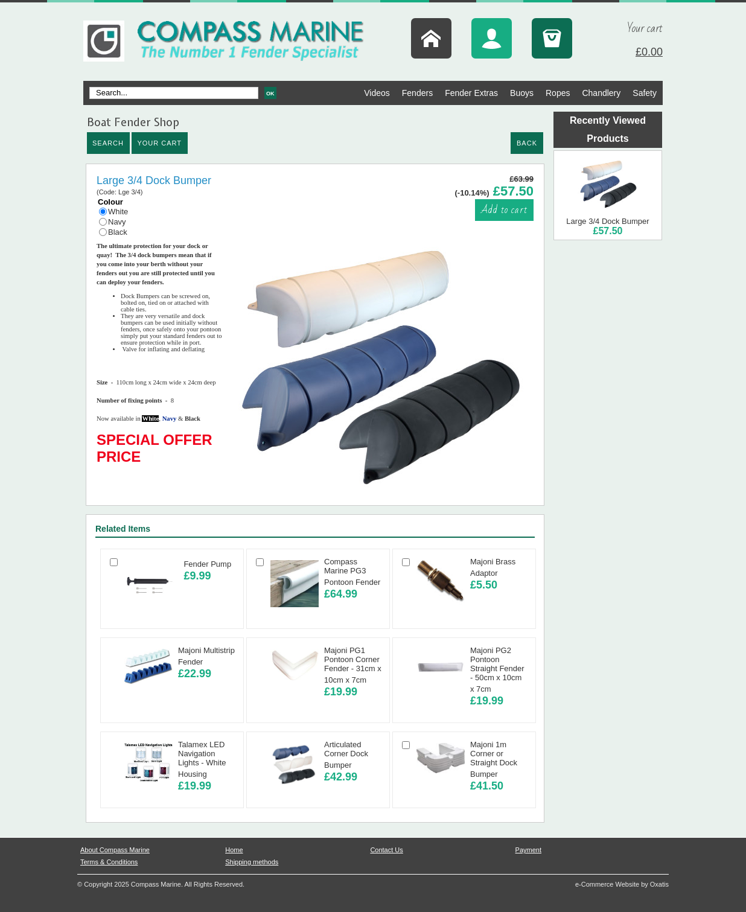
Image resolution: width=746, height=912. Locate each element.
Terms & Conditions (109, 862)
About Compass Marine (115, 849)
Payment (528, 849)
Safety (645, 93)
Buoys (522, 93)
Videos (377, 93)
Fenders (417, 93)
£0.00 (649, 52)
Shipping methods (251, 862)
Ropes (558, 93)
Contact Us (386, 849)
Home (234, 849)
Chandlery (601, 93)
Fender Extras (471, 93)
